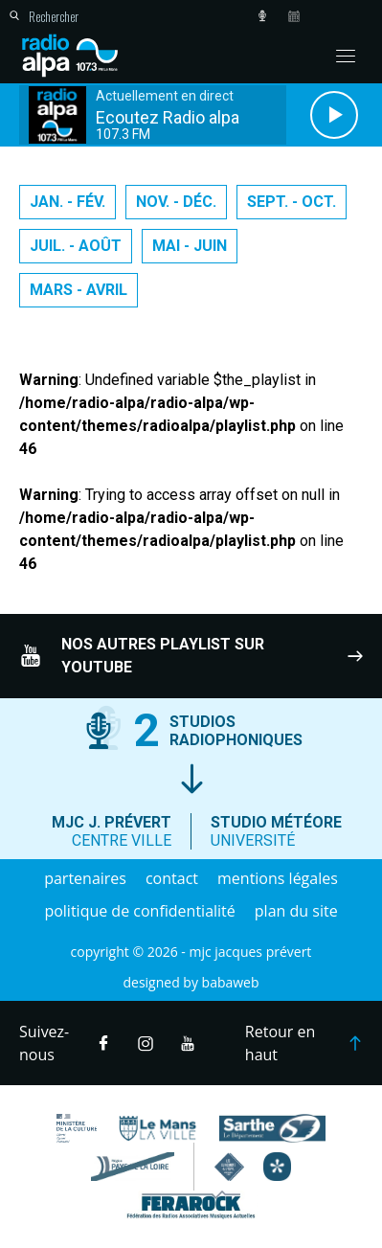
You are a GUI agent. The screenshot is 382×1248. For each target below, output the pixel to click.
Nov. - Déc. (176, 202)
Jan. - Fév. (67, 202)
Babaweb (230, 982)
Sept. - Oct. (291, 202)
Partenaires (85, 878)
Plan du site (296, 910)
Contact (172, 878)
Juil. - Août (76, 246)
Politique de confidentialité (139, 910)
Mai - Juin (189, 246)
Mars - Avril (78, 290)
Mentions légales (277, 878)
